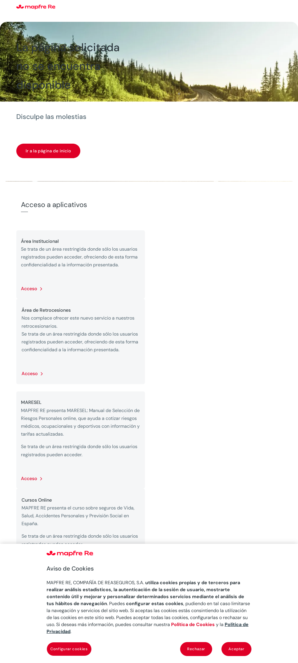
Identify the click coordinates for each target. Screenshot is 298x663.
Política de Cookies (193, 624)
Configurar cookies (69, 648)
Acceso (29, 289)
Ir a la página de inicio (48, 151)
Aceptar (236, 648)
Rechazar (196, 648)
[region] (149, 603)
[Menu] (278, 7)
